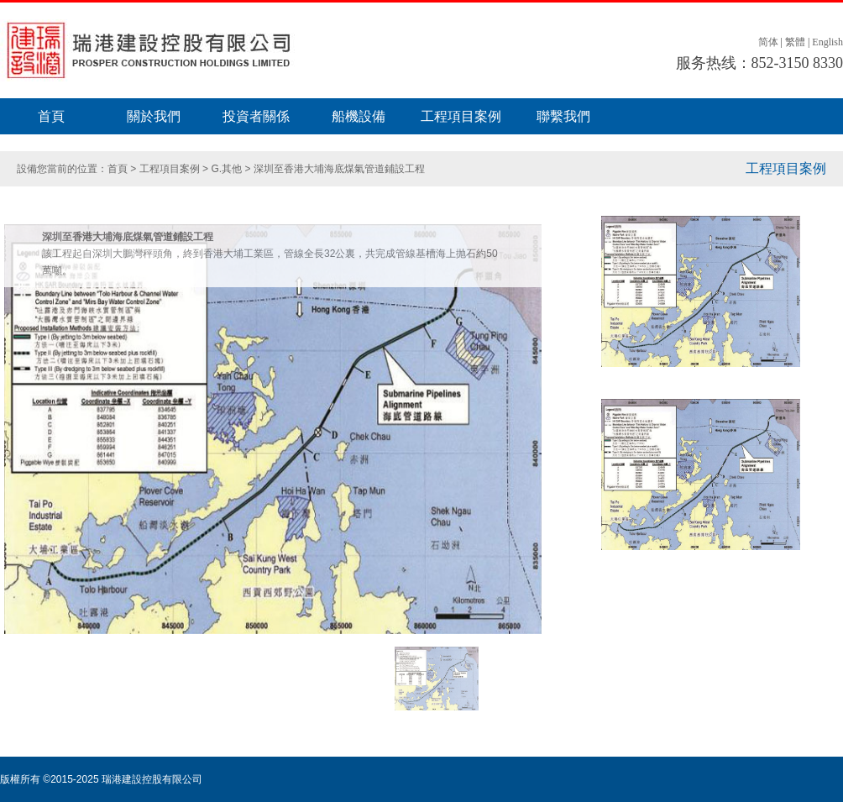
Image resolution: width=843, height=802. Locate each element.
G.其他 (226, 169)
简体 (768, 42)
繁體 (795, 42)
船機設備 (358, 116)
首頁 (51, 116)
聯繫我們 (563, 116)
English (827, 42)
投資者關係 (256, 116)
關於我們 (154, 116)
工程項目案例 (461, 116)
